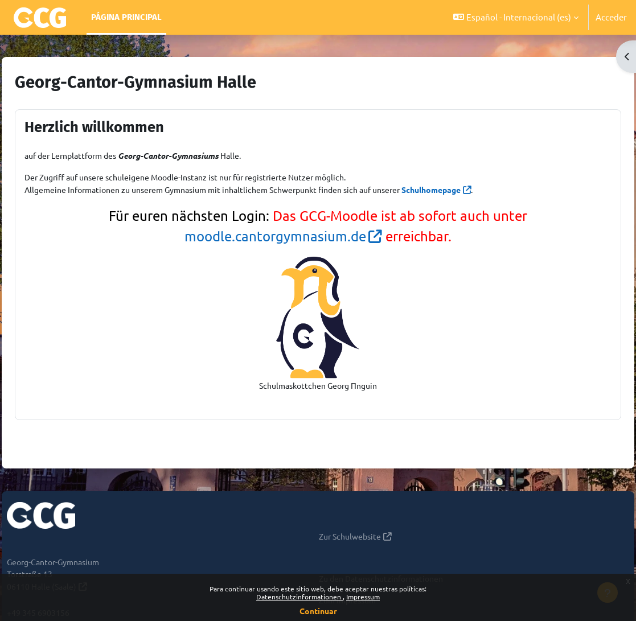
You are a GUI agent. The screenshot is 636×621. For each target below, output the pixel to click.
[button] (516, 17)
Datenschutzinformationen (299, 596)
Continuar (318, 611)
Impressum (363, 596)
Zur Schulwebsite (352, 539)
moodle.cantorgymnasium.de (275, 237)
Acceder (611, 16)
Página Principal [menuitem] (126, 17)
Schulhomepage (490, 190)
